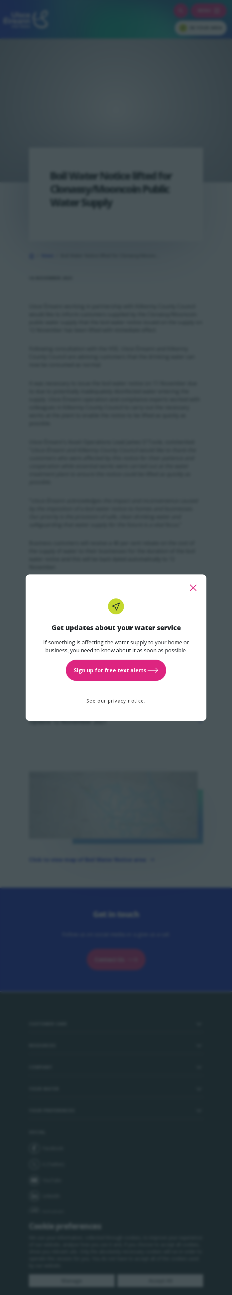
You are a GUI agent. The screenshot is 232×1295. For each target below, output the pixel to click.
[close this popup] (193, 588)
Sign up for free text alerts (116, 670)
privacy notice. (127, 701)
